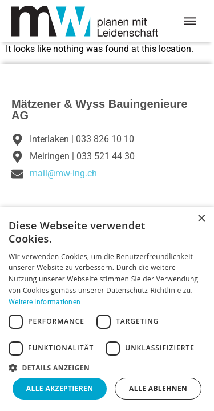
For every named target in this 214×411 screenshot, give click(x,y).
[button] (107, 367)
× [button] (201, 219)
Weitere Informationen (44, 302)
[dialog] (107, 309)
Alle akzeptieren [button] (60, 388)
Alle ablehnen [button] (158, 388)
